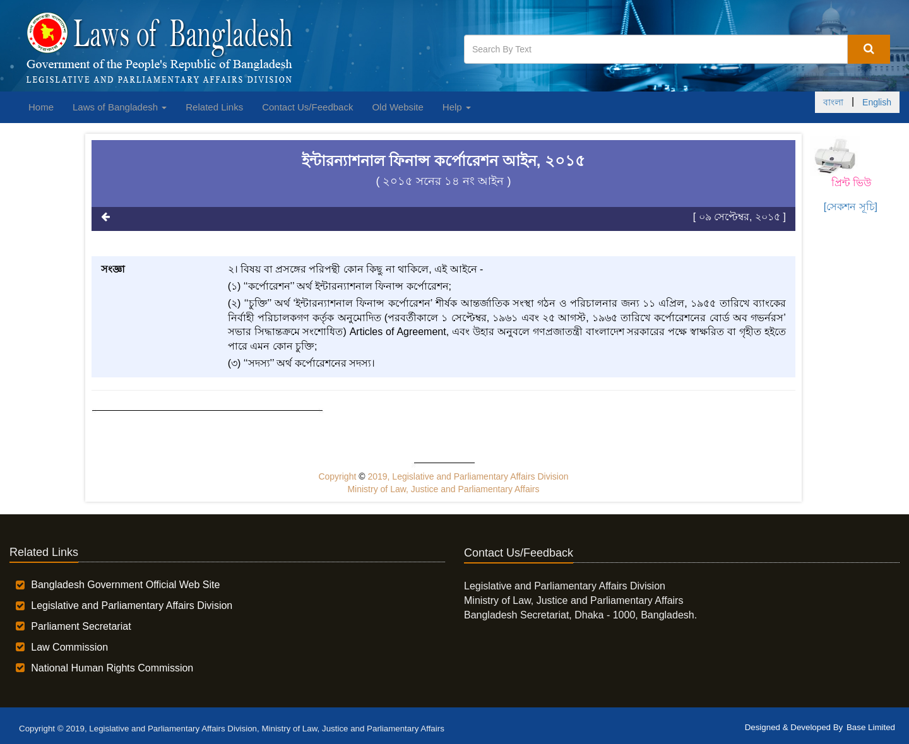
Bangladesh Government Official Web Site (125, 584)
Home (41, 107)
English (876, 102)
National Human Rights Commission (112, 668)
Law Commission (69, 647)
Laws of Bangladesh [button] (120, 107)
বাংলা (833, 102)
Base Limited (871, 727)
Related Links (214, 107)
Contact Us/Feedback (307, 107)
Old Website (397, 107)
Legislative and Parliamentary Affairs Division (131, 605)
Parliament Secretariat (81, 626)
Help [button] (457, 107)
